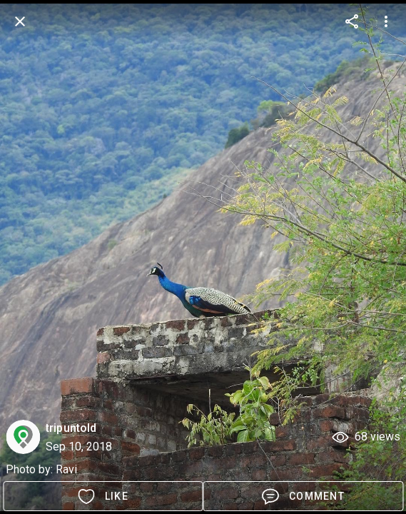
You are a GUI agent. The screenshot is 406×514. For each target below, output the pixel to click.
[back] (20, 21)
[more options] (352, 21)
